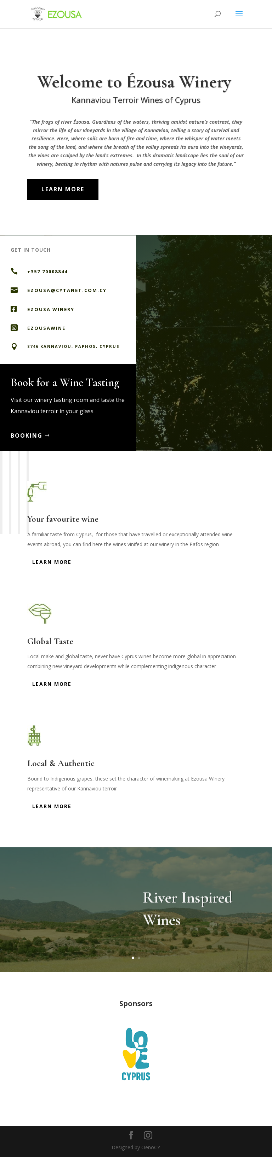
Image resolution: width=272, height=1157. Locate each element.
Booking (36, 435)
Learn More (62, 189)
